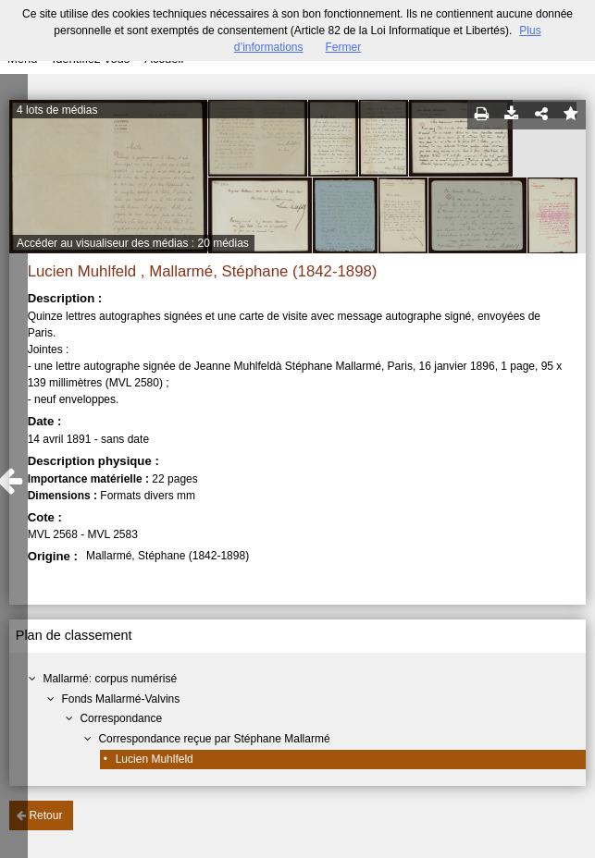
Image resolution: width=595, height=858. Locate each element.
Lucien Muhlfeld (154, 759)
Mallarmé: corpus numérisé (110, 678)
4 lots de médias (57, 110)
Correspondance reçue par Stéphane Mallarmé (213, 738)
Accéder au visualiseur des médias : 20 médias (133, 243)
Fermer (344, 47)
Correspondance (121, 718)
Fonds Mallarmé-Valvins (120, 699)
